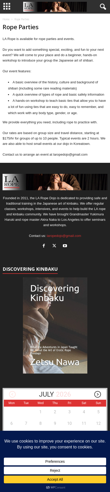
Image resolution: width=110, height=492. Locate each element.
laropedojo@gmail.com (64, 236)
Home (6, 19)
